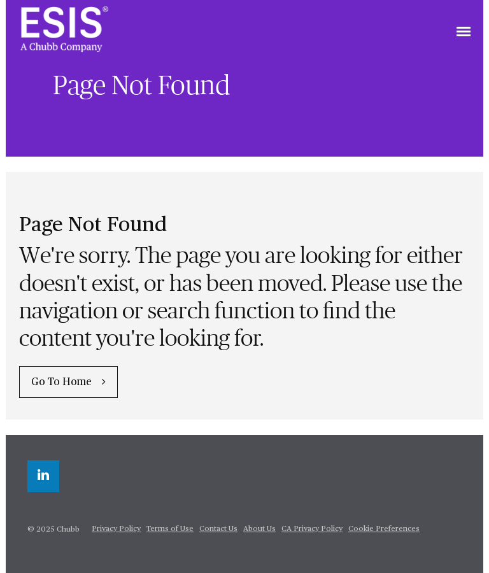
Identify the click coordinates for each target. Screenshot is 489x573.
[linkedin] (43, 476)
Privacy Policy (116, 529)
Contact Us (218, 529)
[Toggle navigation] (464, 32)
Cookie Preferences (384, 529)
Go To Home (61, 383)
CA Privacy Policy (312, 529)
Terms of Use (170, 529)
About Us (259, 529)
